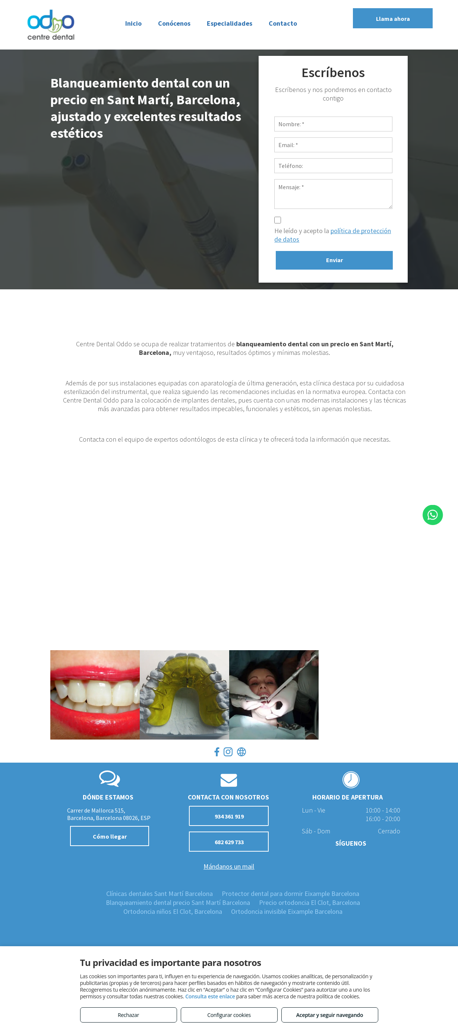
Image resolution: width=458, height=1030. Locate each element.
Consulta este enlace (210, 996)
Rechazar (128, 1014)
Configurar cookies (229, 1014)
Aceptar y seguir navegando (329, 1014)
